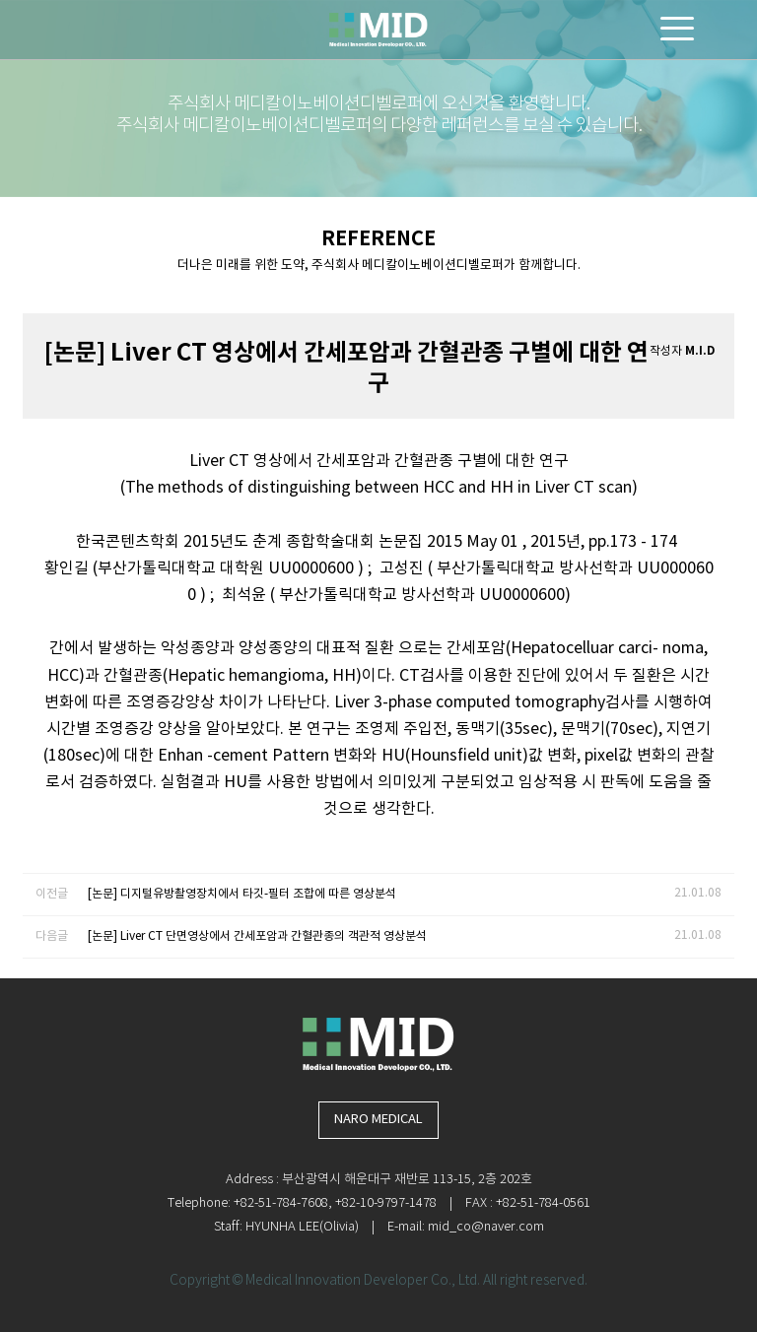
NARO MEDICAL (378, 1119)
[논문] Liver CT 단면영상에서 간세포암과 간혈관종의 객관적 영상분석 (257, 936)
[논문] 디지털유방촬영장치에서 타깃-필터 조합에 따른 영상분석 (242, 894)
